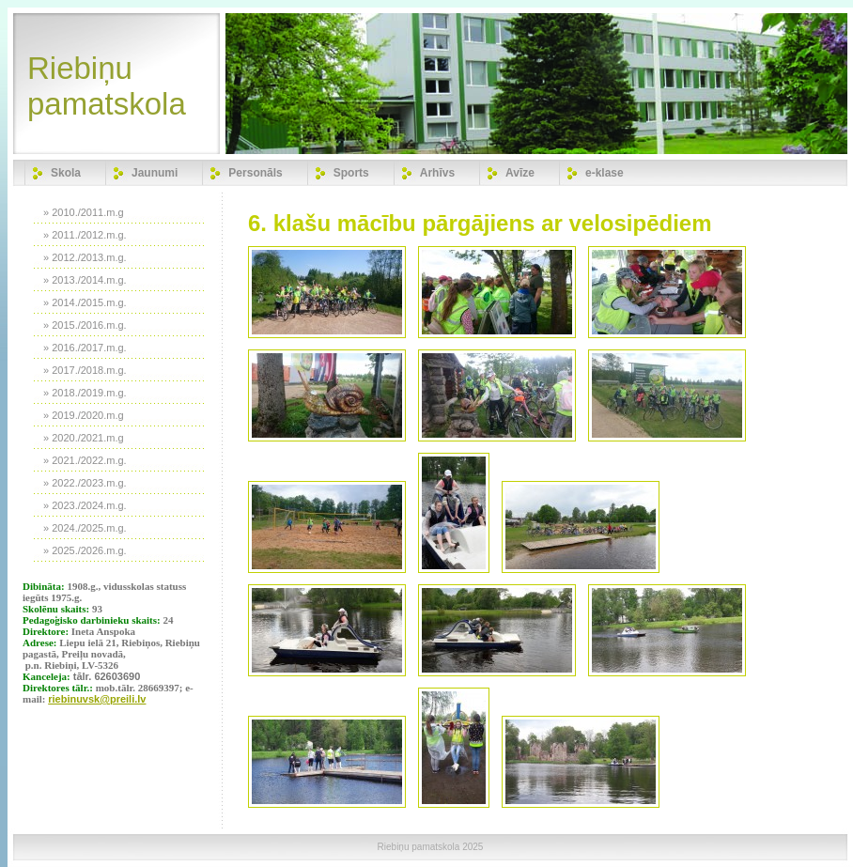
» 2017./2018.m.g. (85, 370)
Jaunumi (155, 172)
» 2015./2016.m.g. (85, 325)
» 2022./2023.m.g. (85, 482)
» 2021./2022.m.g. (85, 460)
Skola (66, 172)
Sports (351, 172)
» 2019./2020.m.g (83, 415)
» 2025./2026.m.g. (85, 550)
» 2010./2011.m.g (83, 212)
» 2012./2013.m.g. (85, 257)
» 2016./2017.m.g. (85, 347)
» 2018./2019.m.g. (85, 392)
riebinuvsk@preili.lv (97, 698)
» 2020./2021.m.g (83, 437)
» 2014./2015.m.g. (85, 302)
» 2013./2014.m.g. (85, 280)
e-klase (604, 172)
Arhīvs (437, 172)
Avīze (520, 172)
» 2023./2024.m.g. (85, 505)
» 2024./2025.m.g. (85, 528)
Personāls (255, 172)
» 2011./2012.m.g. (85, 234)
